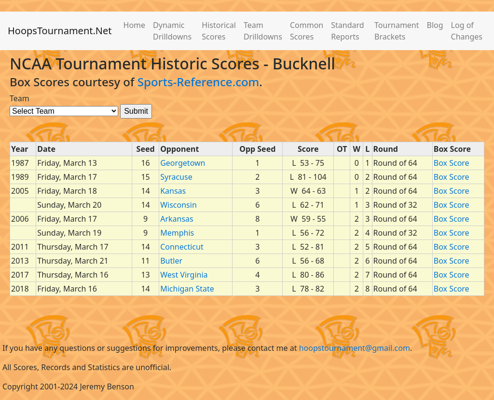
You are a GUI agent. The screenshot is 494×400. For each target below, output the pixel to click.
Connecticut (182, 246)
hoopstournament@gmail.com (354, 348)
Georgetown (182, 163)
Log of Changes (466, 31)
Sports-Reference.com (198, 82)
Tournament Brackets (396, 31)
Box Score (451, 163)
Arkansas (176, 218)
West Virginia (183, 274)
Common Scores (306, 31)
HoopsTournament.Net (60, 30)
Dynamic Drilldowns (172, 31)
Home (135, 25)
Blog (435, 25)
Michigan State (187, 288)
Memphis (177, 232)
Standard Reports (347, 31)
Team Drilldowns (263, 31)
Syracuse (176, 177)
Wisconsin (178, 205)
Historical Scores (219, 31)
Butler (171, 260)
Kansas (173, 191)
